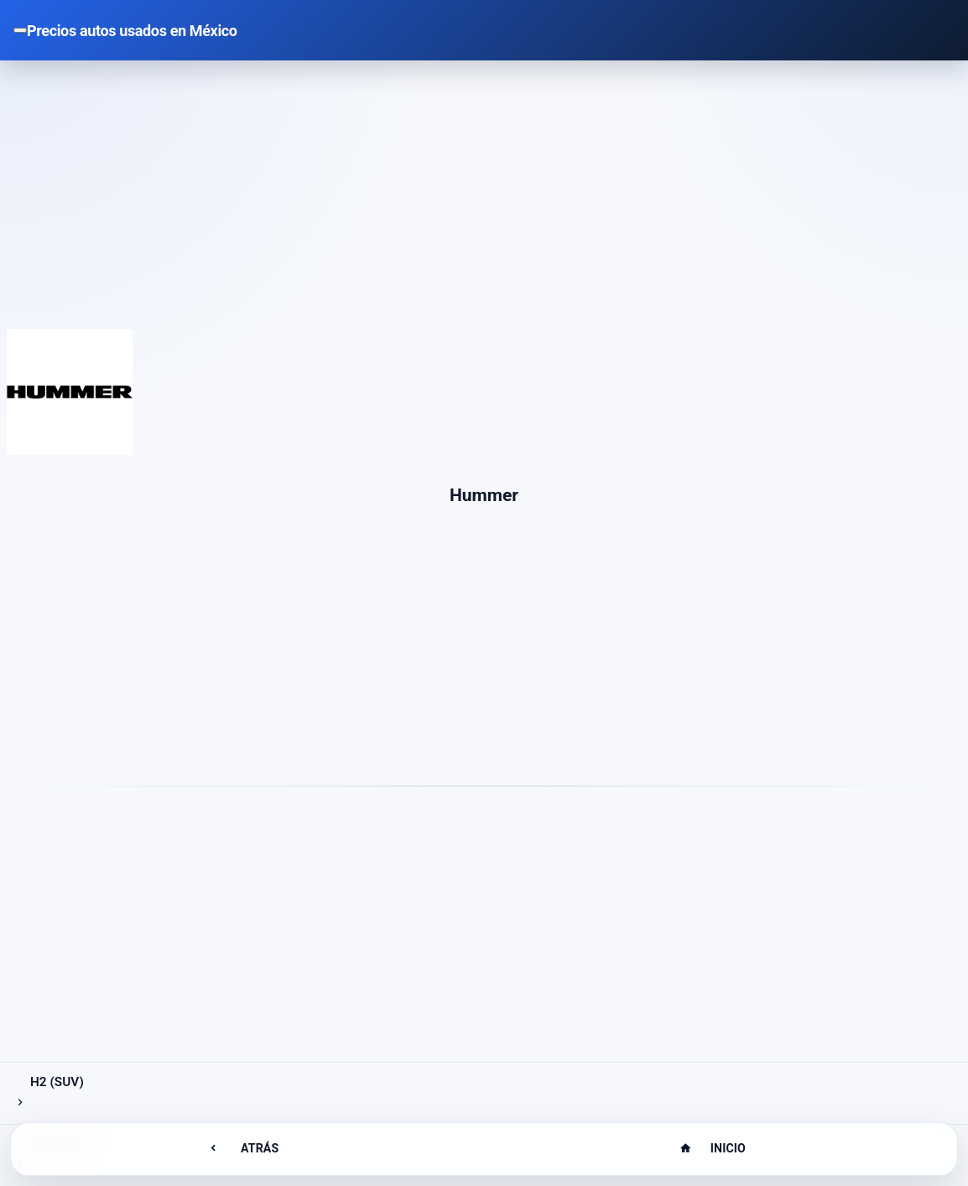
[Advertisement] (484, 204)
